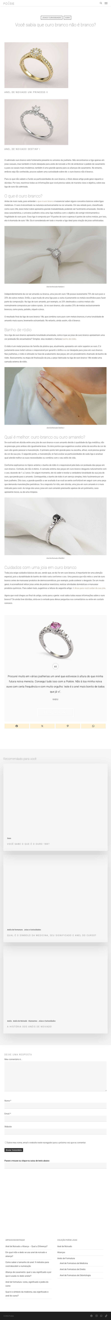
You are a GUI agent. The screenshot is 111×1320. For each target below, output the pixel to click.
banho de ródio (69, 339)
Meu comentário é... (13, 1059)
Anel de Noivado (64, 1246)
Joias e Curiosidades (51, 18)
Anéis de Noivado (20, 1021)
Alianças (61, 1252)
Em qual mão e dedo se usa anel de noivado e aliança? (26, 1254)
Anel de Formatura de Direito (72, 1269)
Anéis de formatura (15, 930)
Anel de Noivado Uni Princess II (26, 92)
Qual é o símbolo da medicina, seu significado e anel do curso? (26, 1294)
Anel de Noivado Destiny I (22, 149)
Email (7, 1113)
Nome (7, 1101)
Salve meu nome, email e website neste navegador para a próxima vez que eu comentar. (46, 1142)
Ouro (67, 18)
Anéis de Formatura (66, 1258)
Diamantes (32, 1021)
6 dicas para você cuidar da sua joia (89, 588)
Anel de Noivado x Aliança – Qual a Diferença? (26, 1246)
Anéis (9, 1021)
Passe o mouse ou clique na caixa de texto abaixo (26, 1161)
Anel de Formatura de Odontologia (75, 1275)
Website (8, 1126)
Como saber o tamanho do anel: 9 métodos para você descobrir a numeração (27, 1264)
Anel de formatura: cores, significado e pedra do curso (26, 1284)
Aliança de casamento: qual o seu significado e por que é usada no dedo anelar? (28, 1274)
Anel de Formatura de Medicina (74, 1263)
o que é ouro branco (45, 201)
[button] (106, 3)
